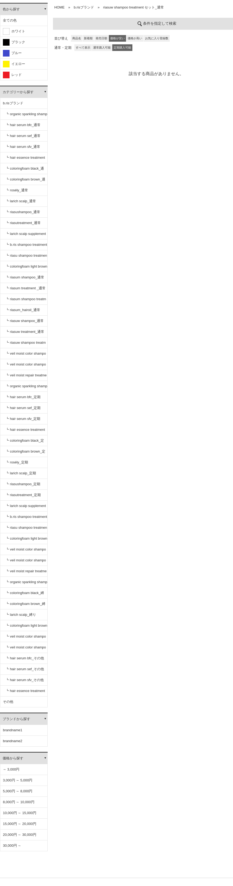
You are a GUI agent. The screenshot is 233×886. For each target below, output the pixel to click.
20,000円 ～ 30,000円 (19, 835)
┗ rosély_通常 (17, 190)
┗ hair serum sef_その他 (25, 669)
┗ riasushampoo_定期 (23, 484)
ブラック (14, 42)
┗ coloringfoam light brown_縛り (26, 627)
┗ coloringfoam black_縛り (25, 595)
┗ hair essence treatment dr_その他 (25, 692)
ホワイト (14, 31)
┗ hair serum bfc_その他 (25, 658)
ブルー (12, 53)
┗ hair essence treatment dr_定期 (25, 431)
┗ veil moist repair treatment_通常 (26, 377)
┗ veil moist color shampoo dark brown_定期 (26, 562)
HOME (59, 7)
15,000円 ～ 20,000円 (19, 824)
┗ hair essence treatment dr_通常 (25, 159)
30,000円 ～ (12, 846)
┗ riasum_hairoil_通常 (23, 310)
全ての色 (10, 20)
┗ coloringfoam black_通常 (25, 170)
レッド (12, 75)
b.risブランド (13, 103)
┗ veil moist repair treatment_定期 (26, 573)
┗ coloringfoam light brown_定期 (26, 540)
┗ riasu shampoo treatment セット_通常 (26, 257)
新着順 (88, 38)
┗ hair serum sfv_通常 (23, 147)
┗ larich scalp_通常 (21, 201)
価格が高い (135, 38)
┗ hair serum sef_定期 (23, 408)
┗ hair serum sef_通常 (23, 136)
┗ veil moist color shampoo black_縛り (26, 638)
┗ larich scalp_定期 (21, 473)
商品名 (76, 38)
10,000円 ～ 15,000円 (19, 813)
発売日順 (101, 38)
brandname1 (12, 730)
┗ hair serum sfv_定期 (23, 419)
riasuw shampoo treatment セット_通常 (133, 7)
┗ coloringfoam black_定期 (25, 442)
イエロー (14, 64)
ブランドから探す (16, 719)
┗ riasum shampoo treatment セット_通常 (26, 301)
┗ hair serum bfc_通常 (23, 125)
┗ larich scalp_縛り (21, 615)
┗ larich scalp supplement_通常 (26, 235)
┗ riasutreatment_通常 (23, 223)
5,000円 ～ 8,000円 (17, 791)
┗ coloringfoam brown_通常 (25, 181)
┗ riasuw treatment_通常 (25, 332)
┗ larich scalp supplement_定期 (26, 507)
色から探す (11, 9)
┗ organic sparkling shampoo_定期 (26, 388)
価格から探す (13, 758)
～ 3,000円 (11, 769)
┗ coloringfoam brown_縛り (25, 605)
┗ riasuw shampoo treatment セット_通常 (26, 344)
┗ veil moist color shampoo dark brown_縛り (26, 649)
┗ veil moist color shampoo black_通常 (26, 355)
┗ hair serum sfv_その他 (25, 680)
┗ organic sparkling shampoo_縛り (26, 584)
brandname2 (12, 741)
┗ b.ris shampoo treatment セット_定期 (26, 518)
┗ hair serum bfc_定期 (23, 397)
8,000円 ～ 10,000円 (18, 802)
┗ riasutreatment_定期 (23, 495)
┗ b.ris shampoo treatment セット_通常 (26, 246)
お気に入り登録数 (156, 38)
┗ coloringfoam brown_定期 (25, 453)
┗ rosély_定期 (17, 462)
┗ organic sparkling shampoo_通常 (26, 116)
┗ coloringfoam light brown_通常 (26, 268)
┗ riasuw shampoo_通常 (25, 321)
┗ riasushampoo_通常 (23, 212)
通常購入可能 (102, 47)
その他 (8, 702)
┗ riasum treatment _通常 (26, 288)
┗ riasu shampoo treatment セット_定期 (26, 529)
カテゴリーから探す (18, 92)
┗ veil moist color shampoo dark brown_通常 (26, 366)
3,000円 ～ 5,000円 (17, 780)
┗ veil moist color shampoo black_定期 (26, 551)
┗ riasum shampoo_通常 (25, 277)
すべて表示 (83, 47)
